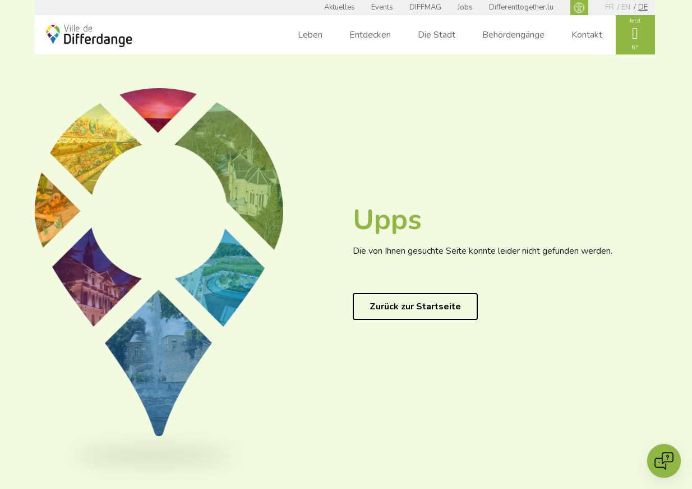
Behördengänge (513, 35)
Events (382, 7)
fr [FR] (609, 7)
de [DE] (643, 7)
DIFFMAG (425, 7)
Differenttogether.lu (521, 7)
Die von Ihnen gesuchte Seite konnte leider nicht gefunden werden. (482, 251)
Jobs (465, 7)
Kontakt (586, 35)
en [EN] (625, 7)
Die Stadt (436, 35)
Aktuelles (339, 7)
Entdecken (370, 35)
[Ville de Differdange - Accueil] (89, 36)
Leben (310, 35)
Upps (387, 219)
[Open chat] (664, 461)
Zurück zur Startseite (415, 306)
